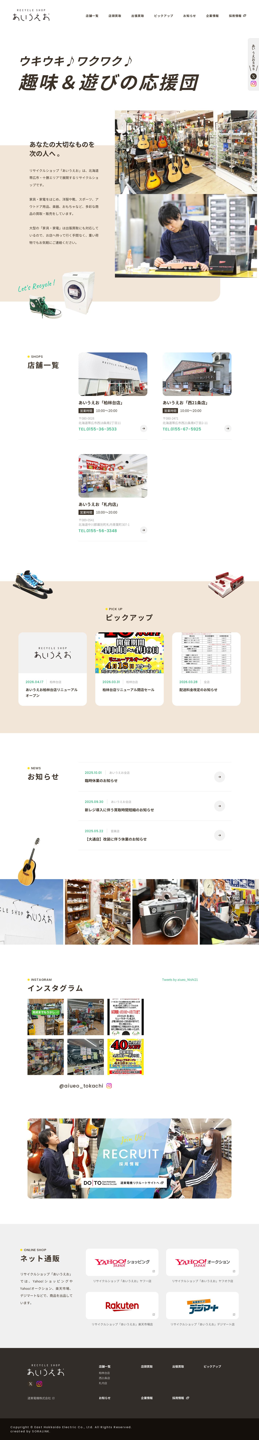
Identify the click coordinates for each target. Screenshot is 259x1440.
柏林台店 (55, 682)
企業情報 (212, 16)
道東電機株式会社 (39, 1398)
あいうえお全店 (119, 772)
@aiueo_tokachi (85, 1086)
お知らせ (189, 16)
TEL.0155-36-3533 (98, 429)
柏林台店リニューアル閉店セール (128, 689)
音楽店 (115, 831)
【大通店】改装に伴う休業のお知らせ (116, 839)
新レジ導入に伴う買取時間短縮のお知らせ (119, 809)
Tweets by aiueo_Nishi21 (180, 979)
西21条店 (104, 1378)
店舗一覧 (92, 16)
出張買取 (137, 16)
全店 (207, 682)
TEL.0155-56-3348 (98, 531)
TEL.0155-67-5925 (182, 429)
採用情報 (237, 16)
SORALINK (40, 1431)
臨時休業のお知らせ (101, 780)
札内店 (103, 1383)
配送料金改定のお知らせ (198, 689)
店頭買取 (115, 16)
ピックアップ (163, 16)
